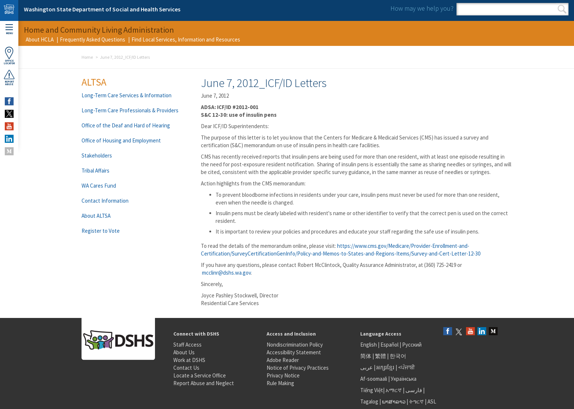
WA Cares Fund (99, 185)
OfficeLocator (9, 55)
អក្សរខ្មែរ (385, 367)
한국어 (398, 355)
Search (562, 9)
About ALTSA (96, 215)
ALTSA (94, 82)
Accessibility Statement (294, 352)
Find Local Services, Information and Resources (185, 39)
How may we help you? (422, 8)
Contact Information (105, 200)
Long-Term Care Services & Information (127, 95)
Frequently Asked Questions (92, 39)
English (369, 344)
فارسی (413, 390)
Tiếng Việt (371, 390)
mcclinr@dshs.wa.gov (226, 272)
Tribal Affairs (95, 170)
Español (389, 344)
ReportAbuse (9, 77)
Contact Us (186, 367)
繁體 (381, 355)
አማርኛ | (395, 390)
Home (87, 57)
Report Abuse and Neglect (203, 383)
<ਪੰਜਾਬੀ (406, 367)
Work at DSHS (189, 359)
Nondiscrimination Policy (295, 344)
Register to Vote (101, 230)
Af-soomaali (373, 378)
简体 (365, 355)
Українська (403, 378)
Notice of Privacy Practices (298, 367)
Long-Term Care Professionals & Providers (130, 110)
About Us (184, 352)
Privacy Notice (283, 375)
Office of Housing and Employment (121, 140)
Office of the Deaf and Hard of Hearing (126, 125)
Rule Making (280, 383)
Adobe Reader (283, 359)
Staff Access (187, 344)
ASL (431, 401)
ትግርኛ (416, 401)
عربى (366, 367)
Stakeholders (97, 155)
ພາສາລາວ (393, 401)
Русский (412, 344)
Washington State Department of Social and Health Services (102, 9)
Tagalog (369, 401)
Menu (9, 29)
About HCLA (40, 39)
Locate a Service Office (199, 375)
